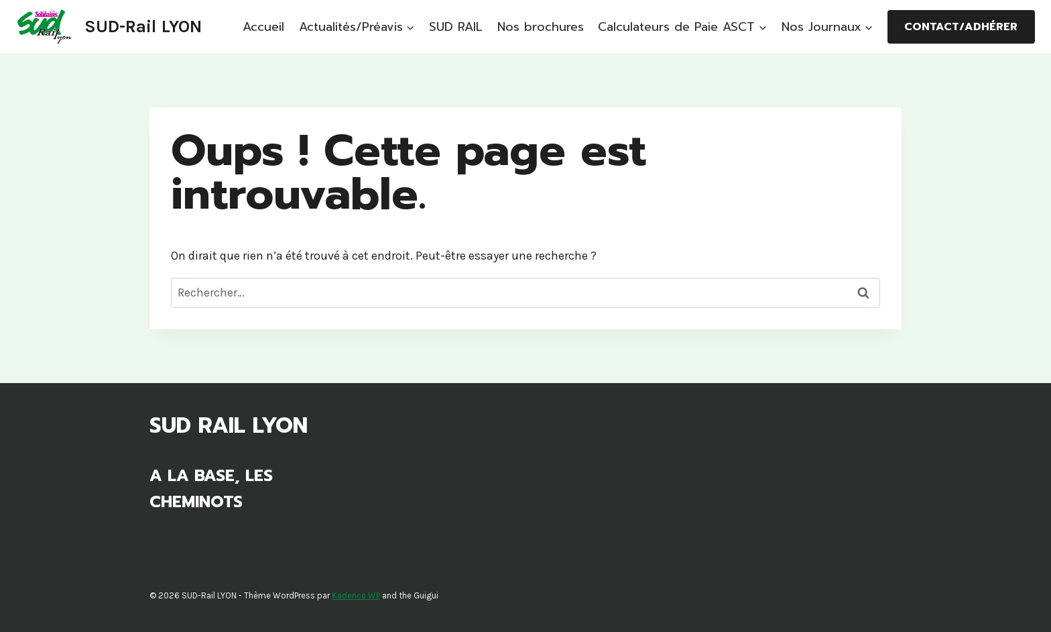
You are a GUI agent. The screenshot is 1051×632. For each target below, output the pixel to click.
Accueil (263, 26)
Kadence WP (356, 595)
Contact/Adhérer (960, 27)
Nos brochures (540, 26)
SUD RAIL (456, 26)
